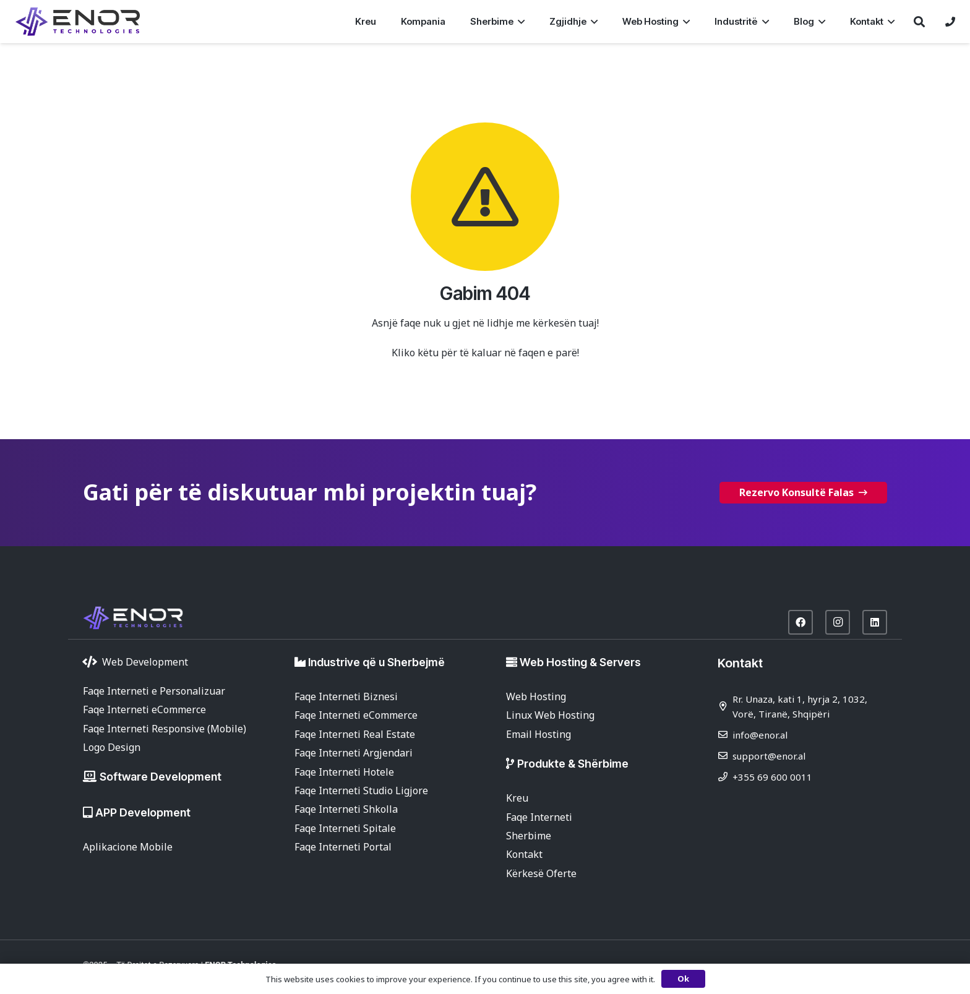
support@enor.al (768, 756)
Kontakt (524, 854)
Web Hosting (536, 696)
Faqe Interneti (539, 817)
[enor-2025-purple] (77, 21)
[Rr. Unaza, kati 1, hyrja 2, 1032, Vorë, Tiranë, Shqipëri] (725, 706)
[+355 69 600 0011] (725, 776)
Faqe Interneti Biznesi (346, 696)
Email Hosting (538, 734)
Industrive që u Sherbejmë (376, 662)
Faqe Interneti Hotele (344, 772)
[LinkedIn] (874, 622)
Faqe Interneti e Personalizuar (154, 691)
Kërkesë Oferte (541, 873)
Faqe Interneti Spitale (345, 828)
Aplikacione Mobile (128, 847)
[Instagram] (837, 622)
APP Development (143, 812)
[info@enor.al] (725, 734)
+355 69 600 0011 (772, 777)
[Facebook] (800, 622)
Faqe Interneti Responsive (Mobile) (164, 728)
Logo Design (111, 747)
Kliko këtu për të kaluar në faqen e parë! (485, 352)
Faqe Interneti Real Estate (354, 734)
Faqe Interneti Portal (343, 847)
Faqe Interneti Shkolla (346, 809)
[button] (519, 21)
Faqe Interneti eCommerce (144, 709)
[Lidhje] (950, 21)
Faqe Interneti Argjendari (353, 753)
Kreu (517, 798)
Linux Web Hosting (550, 715)
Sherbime (528, 835)
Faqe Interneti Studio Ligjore (361, 790)
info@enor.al (760, 735)
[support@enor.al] (725, 755)
